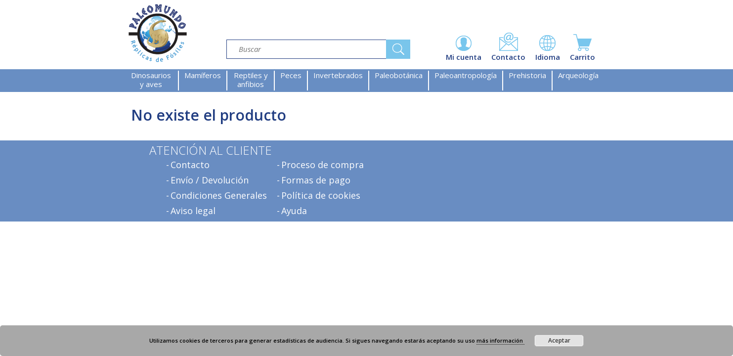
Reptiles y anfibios (251, 80)
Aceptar (559, 340)
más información (500, 340)
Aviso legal (193, 211)
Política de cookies (320, 195)
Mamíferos (202, 75)
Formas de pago (315, 180)
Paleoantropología (465, 75)
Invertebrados (338, 75)
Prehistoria (527, 75)
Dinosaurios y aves (151, 80)
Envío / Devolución (210, 180)
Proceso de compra (322, 165)
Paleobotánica (399, 75)
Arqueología (578, 75)
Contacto (190, 165)
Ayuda (294, 211)
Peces (291, 75)
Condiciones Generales (219, 195)
